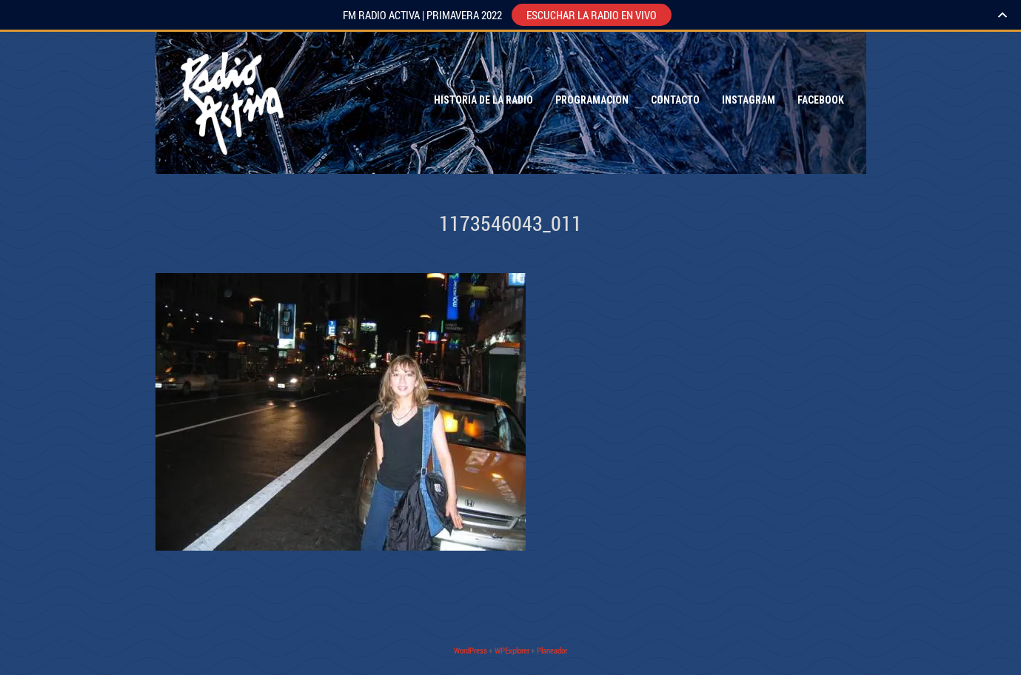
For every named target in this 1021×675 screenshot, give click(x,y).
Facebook (820, 100)
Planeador (552, 650)
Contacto (675, 100)
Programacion (592, 100)
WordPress (470, 650)
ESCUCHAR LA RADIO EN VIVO (591, 14)
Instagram (748, 100)
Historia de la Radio (483, 100)
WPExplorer (512, 650)
